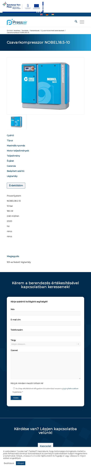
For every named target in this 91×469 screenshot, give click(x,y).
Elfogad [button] (20, 463)
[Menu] (80, 22)
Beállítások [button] (9, 463)
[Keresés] (74, 22)
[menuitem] (74, 22)
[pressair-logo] (17, 22)
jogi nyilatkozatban (70, 388)
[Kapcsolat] (45, 446)
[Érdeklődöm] (16, 186)
